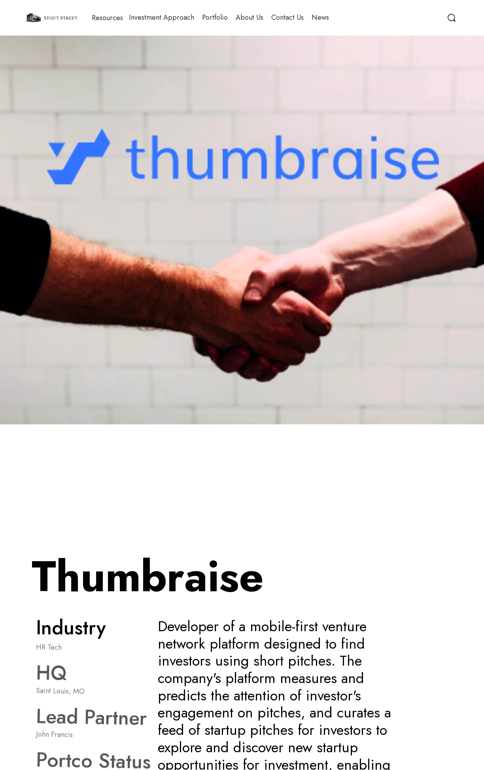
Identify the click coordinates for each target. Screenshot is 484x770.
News (320, 17)
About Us (249, 17)
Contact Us (287, 17)
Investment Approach (161, 17)
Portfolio (215, 17)
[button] (107, 18)
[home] (51, 18)
